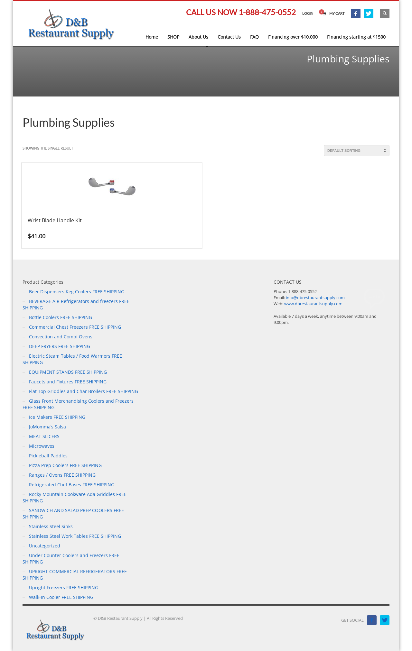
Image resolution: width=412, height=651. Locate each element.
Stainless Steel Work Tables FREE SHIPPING (75, 536)
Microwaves (41, 446)
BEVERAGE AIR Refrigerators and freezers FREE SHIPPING (76, 304)
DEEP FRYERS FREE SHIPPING (59, 346)
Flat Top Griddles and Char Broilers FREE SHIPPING (83, 391)
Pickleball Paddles (48, 456)
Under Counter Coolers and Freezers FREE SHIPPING (71, 558)
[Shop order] (356, 150)
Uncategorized (44, 546)
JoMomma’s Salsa (47, 427)
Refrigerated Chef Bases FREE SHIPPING (71, 484)
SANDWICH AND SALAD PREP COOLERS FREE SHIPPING (73, 513)
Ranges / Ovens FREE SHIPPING (62, 475)
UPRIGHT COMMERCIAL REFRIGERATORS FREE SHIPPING (75, 574)
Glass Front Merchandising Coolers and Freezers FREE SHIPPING (78, 404)
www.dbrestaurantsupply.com (313, 304)
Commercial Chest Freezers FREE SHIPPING (75, 327)
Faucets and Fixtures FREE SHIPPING (68, 382)
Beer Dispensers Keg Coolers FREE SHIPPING (76, 292)
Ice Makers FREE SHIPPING (57, 417)
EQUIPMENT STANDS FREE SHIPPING (68, 372)
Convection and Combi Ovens (60, 337)
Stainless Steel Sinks (51, 526)
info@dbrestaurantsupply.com (315, 297)
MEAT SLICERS (44, 436)
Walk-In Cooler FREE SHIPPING (61, 597)
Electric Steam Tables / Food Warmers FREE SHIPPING (72, 359)
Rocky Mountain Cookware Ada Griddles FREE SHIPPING (74, 497)
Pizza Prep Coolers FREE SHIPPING (65, 465)
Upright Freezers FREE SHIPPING (63, 587)
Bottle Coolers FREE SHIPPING (60, 317)
